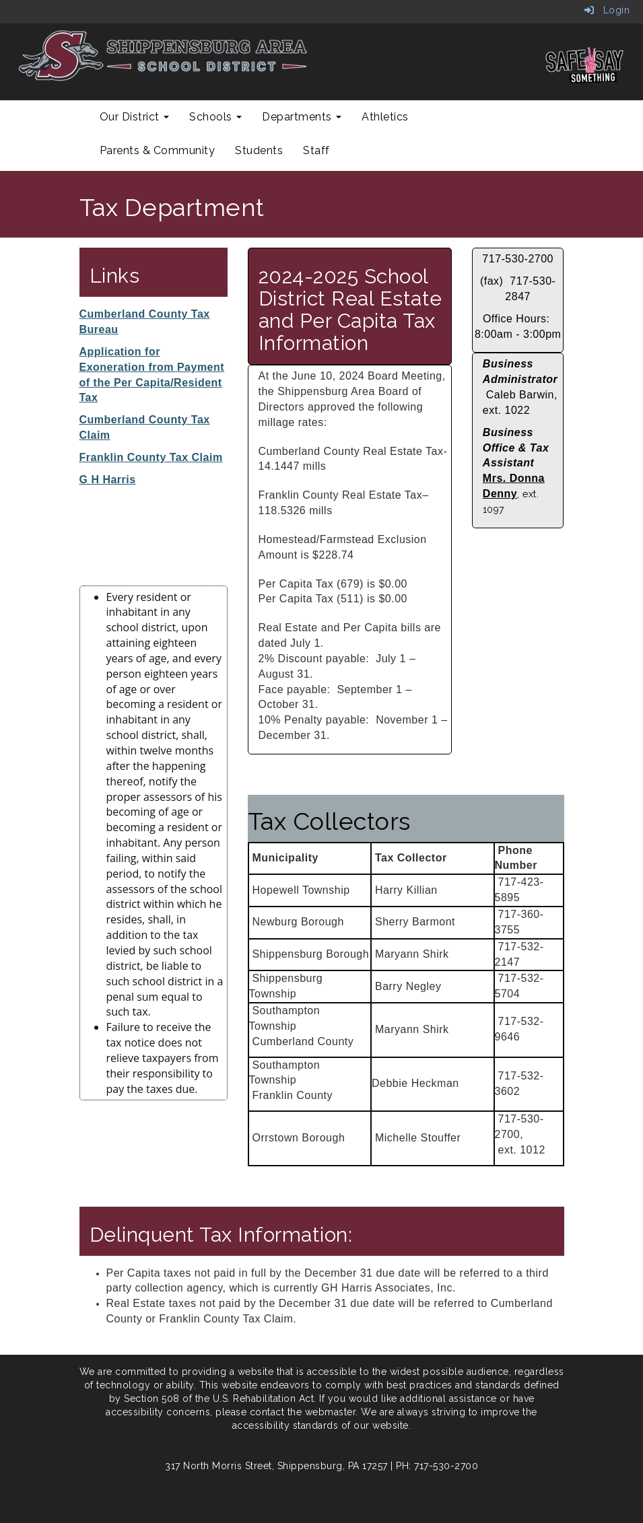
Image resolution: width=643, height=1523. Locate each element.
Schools (215, 116)
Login (607, 10)
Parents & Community (157, 150)
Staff (316, 150)
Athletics (385, 116)
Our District (135, 116)
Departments (301, 116)
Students (259, 150)
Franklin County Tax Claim (151, 457)
